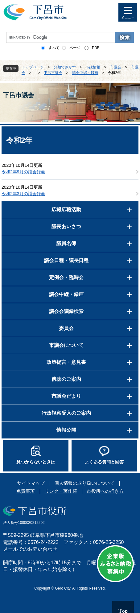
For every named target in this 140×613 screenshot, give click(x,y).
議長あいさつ (66, 226)
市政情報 (92, 67)
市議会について (66, 345)
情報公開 (66, 430)
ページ (74, 48)
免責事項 (25, 491)
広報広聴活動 (66, 209)
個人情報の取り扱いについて (84, 483)
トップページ (33, 67)
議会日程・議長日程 (66, 260)
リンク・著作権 (61, 491)
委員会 (66, 328)
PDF (95, 48)
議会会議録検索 (66, 311)
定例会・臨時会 (66, 277)
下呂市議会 (53, 73)
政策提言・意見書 (66, 362)
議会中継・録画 (85, 73)
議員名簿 (66, 243)
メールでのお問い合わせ (30, 549)
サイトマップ (31, 483)
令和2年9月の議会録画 (23, 171)
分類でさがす (65, 67)
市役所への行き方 (105, 491)
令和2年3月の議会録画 (23, 193)
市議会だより (66, 396)
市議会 (115, 67)
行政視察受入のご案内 (66, 413)
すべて (54, 48)
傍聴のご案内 (66, 379)
